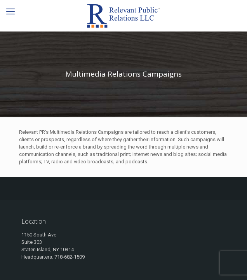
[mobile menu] (10, 11)
